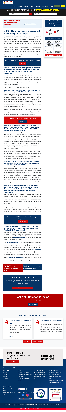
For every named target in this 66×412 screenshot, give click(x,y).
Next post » (32, 267)
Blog (19, 372)
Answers (32, 6)
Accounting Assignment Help (40, 374)
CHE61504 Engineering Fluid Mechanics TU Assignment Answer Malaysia (51, 323)
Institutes (20, 378)
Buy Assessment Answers (53, 55)
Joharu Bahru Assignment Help (9, 395)
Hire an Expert (22, 221)
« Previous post (12, 268)
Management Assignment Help (40, 379)
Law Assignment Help (54, 376)
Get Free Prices (33, 306)
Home (13, 6)
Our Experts (5, 376)
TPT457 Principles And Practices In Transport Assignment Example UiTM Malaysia (20, 324)
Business (11, 338)
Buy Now (23, 63)
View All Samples (38, 343)
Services (19, 6)
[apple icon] (44, 357)
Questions (25, 6)
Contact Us (5, 380)
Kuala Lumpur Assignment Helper (9, 391)
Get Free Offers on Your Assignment (23, 288)
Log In (62, 7)
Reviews (44, 6)
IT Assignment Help (53, 372)
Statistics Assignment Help (55, 384)
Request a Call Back (12, 363)
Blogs (50, 6)
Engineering (42, 338)
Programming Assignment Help (55, 379)
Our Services (6, 372)
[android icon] (44, 361)
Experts (37, 6)
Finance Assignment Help (40, 376)
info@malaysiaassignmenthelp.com (25, 394)
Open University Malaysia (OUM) (24, 381)
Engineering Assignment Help (56, 382)
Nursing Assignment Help (55, 374)
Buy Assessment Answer (24, 374)
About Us (5, 374)
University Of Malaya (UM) (40, 372)
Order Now (56, 6)
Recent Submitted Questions (25, 376)
